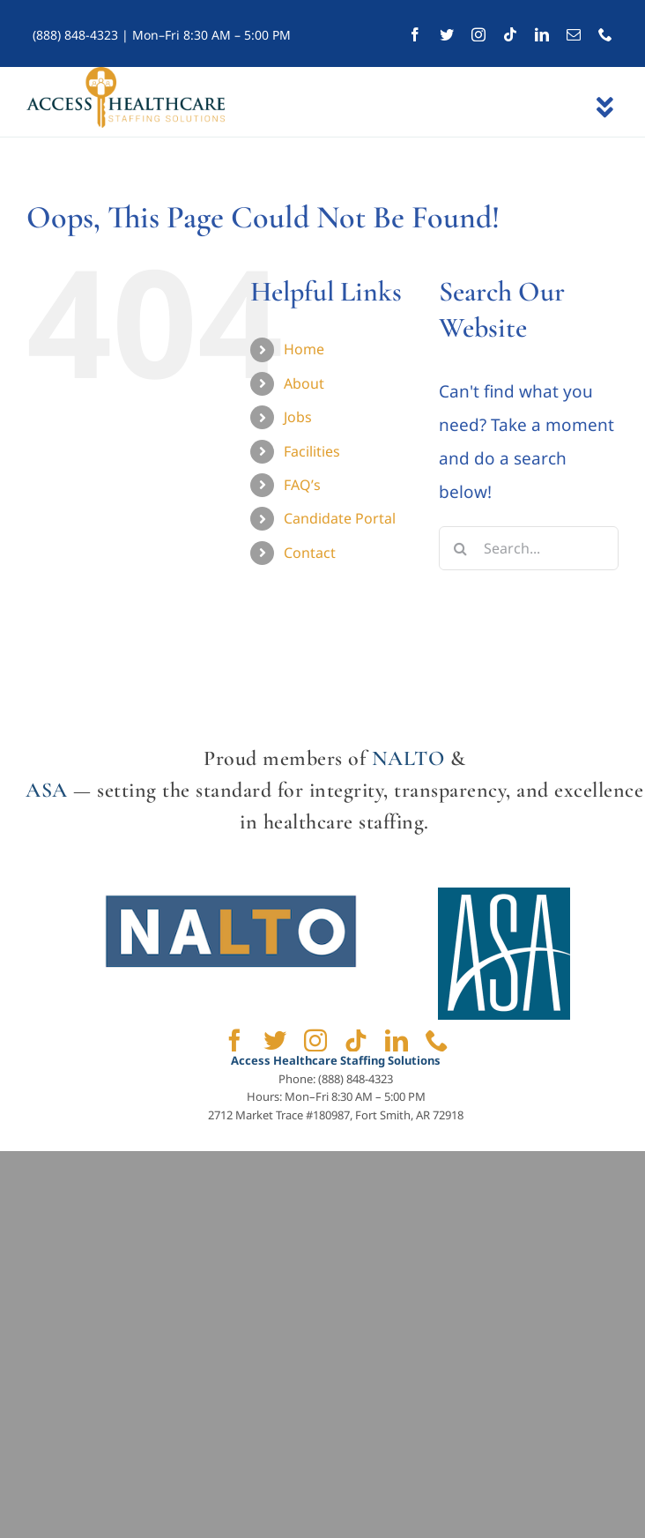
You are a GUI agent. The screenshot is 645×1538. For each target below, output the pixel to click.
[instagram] (478, 34)
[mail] (574, 34)
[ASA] (504, 895)
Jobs (298, 417)
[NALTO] (231, 895)
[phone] (605, 34)
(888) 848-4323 (75, 34)
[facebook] (415, 34)
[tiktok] (510, 34)
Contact (310, 552)
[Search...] (529, 548)
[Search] (461, 548)
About (304, 383)
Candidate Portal (340, 518)
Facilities (312, 451)
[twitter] (447, 34)
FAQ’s (302, 484)
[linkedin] (542, 34)
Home (304, 349)
